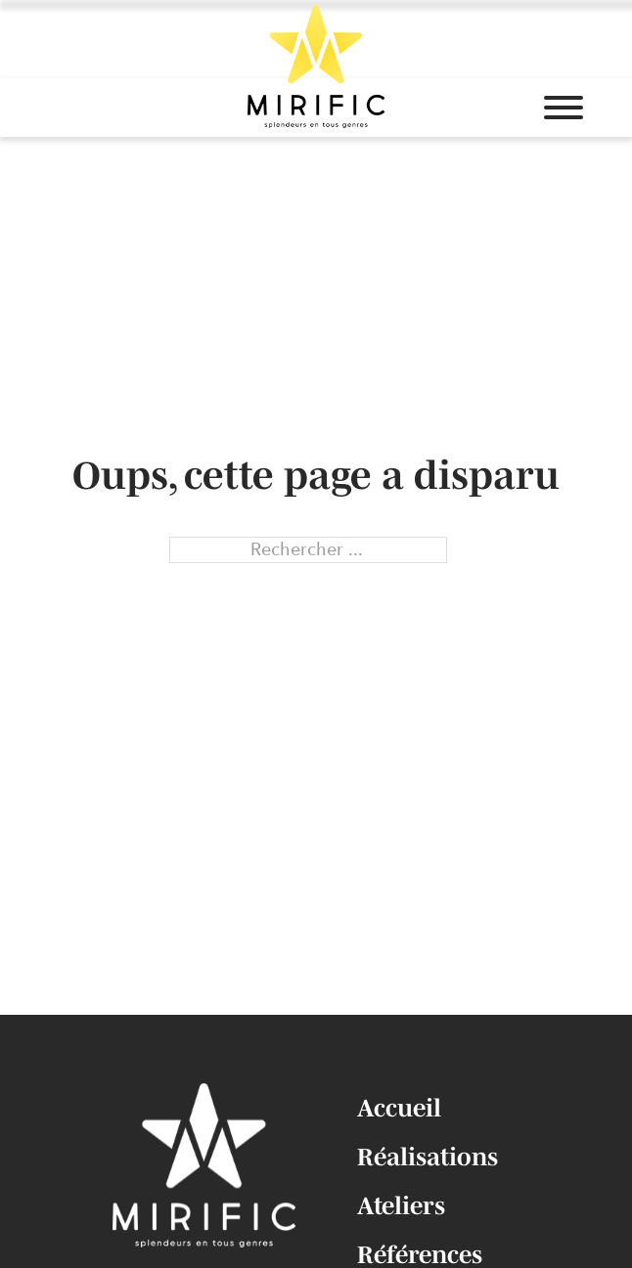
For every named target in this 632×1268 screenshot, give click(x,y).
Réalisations (427, 1156)
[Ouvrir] (563, 107)
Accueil (399, 1107)
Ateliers (401, 1205)
